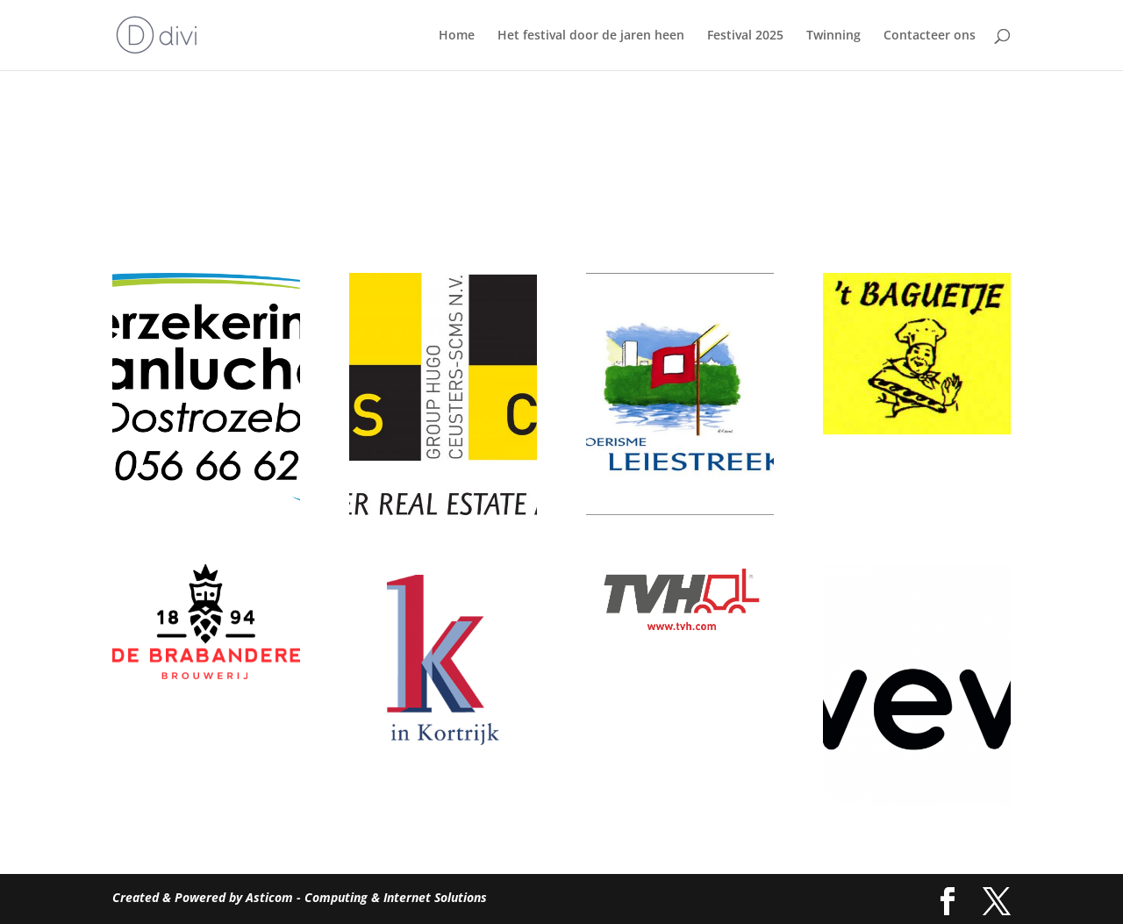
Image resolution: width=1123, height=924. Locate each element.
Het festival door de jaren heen (590, 36)
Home (457, 36)
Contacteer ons (929, 36)
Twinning (833, 36)
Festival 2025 (745, 36)
